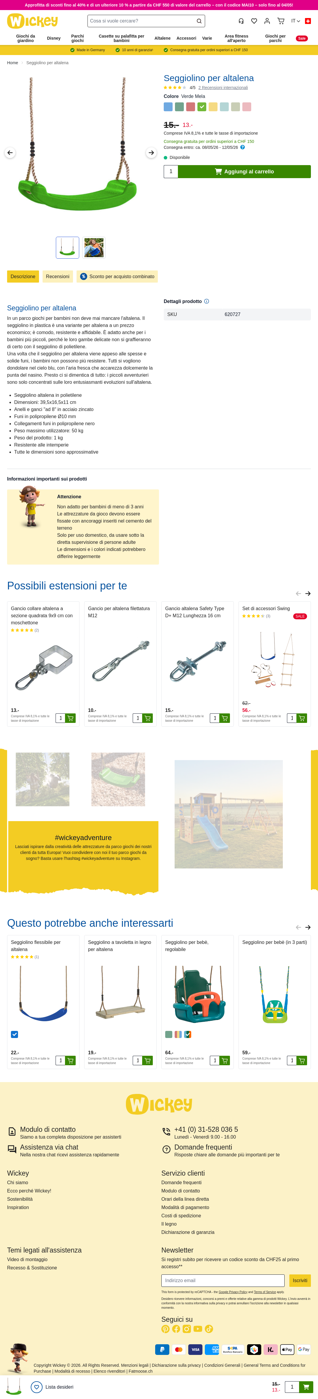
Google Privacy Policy (233, 1292)
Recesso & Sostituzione (32, 1267)
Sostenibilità (20, 1199)
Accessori (186, 38)
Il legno (169, 1223)
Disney (54, 38)
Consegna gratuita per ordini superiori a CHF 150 (209, 141)
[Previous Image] (10, 152)
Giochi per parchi (275, 38)
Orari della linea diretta (185, 1199)
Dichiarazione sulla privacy (176, 1365)
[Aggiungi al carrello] (70, 718)
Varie (207, 38)
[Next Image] (151, 152)
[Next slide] (308, 594)
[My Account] (267, 21)
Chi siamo (17, 1182)
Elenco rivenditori (109, 1371)
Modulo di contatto (180, 1190)
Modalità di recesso (72, 1371)
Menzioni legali (135, 1365)
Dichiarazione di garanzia (188, 1232)
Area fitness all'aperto (236, 38)
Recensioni (57, 276)
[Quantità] (60, 718)
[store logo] (32, 21)
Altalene (163, 38)
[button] (295, 21)
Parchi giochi (77, 38)
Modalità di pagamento (185, 1207)
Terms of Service (265, 1292)
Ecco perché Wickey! (29, 1190)
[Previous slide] (298, 594)
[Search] (199, 21)
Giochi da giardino (25, 38)
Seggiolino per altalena (47, 62)
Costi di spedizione (181, 1215)
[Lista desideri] (52, 1387)
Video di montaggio (27, 1259)
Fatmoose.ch (140, 1371)
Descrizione (23, 276)
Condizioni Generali (222, 1365)
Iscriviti (300, 1280)
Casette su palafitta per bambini (121, 38)
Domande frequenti (181, 1182)
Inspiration (18, 1207)
